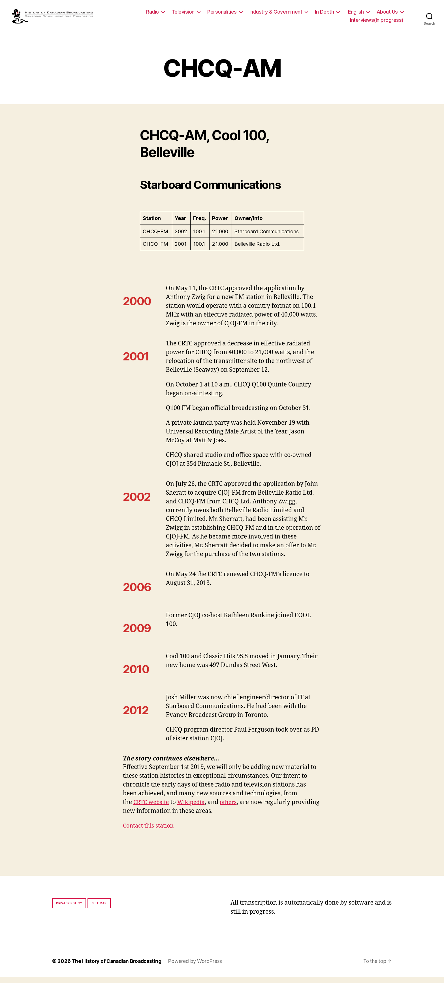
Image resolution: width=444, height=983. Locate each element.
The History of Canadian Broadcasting (118, 967)
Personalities (222, 15)
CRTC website (152, 808)
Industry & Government (275, 15)
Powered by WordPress (199, 967)
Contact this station (150, 831)
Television (183, 15)
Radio (152, 15)
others (233, 808)
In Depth (324, 15)
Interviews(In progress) (377, 23)
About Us (387, 15)
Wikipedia (194, 808)
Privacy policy (69, 909)
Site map (99, 909)
